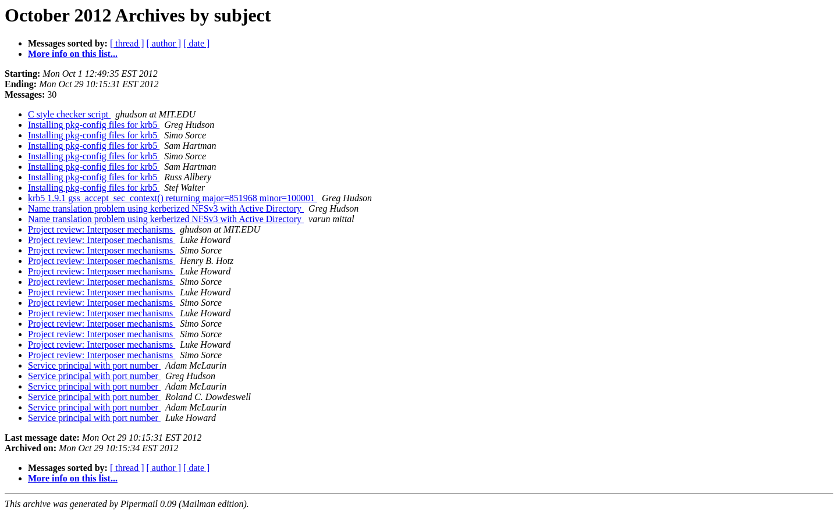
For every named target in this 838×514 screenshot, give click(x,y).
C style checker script (69, 114)
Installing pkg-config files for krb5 (93, 125)
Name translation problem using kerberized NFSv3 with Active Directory (166, 208)
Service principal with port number (94, 365)
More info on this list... (73, 54)
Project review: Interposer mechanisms (101, 229)
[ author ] (164, 43)
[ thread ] (127, 43)
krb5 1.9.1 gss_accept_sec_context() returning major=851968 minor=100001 (172, 198)
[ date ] (196, 43)
